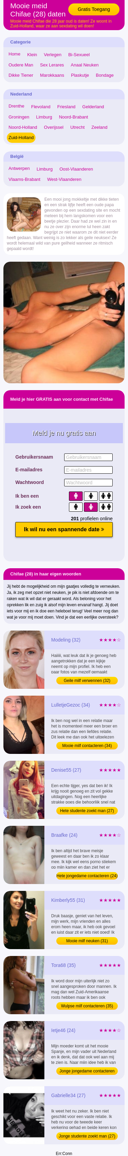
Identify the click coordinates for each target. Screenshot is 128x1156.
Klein (32, 54)
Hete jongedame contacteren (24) (87, 875)
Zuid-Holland (21, 137)
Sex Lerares (52, 64)
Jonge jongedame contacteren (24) (86, 1072)
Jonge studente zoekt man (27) (87, 1136)
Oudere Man (21, 64)
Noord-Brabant (73, 117)
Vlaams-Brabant (24, 179)
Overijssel (53, 127)
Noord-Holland (23, 127)
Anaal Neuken (85, 64)
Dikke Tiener (21, 75)
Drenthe (16, 106)
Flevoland (40, 106)
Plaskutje (80, 75)
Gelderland (93, 106)
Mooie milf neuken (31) (87, 941)
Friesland (66, 106)
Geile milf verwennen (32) (87, 680)
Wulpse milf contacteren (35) (87, 1006)
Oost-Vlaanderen (76, 169)
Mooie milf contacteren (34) (87, 745)
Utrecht (77, 127)
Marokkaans (52, 75)
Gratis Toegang (94, 9)
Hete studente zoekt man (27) (87, 810)
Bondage (105, 75)
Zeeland (99, 127)
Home (14, 54)
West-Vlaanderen (64, 179)
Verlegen (52, 54)
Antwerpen (19, 168)
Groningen (19, 117)
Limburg (44, 117)
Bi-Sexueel (79, 54)
